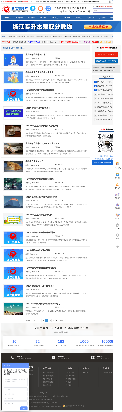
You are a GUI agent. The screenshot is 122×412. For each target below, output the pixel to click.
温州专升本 (30, 36)
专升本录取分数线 (112, 7)
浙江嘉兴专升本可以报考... (105, 94)
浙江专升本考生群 (34, 42)
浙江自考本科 (47, 385)
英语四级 (95, 42)
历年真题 (79, 17)
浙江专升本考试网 (48, 373)
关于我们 (69, 385)
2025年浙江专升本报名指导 (106, 61)
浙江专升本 (6, 48)
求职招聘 (85, 373)
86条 (28, 320)
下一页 (62, 320)
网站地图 (69, 382)
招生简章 (43, 17)
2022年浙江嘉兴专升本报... (105, 103)
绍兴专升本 (58, 36)
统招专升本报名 (71, 376)
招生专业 (67, 17)
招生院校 (55, 17)
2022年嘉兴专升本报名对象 (106, 98)
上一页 (34, 320)
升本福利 (19, 17)
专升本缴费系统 (84, 42)
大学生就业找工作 (105, 42)
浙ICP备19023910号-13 (45, 399)
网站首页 (7, 17)
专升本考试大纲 (47, 379)
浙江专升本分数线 (48, 376)
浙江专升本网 (70, 373)
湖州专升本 (49, 36)
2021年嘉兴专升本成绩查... (105, 111)
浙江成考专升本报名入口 (106, 54)
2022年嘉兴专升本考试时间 (106, 86)
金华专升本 (67, 36)
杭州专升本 (12, 36)
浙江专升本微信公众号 (49, 42)
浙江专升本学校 (71, 379)
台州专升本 (95, 36)
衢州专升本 (77, 36)
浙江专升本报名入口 (20, 42)
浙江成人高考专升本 (49, 382)
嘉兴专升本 (39, 36)
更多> (112, 36)
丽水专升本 (104, 36)
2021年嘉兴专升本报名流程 (106, 115)
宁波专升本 (21, 36)
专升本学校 (102, 7)
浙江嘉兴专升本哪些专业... (105, 82)
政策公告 (31, 17)
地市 (13, 48)
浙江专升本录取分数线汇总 (68, 42)
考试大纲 (90, 17)
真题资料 (102, 17)
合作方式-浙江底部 (108, 373)
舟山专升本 (86, 36)
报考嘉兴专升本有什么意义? (106, 119)
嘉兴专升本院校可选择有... (105, 90)
